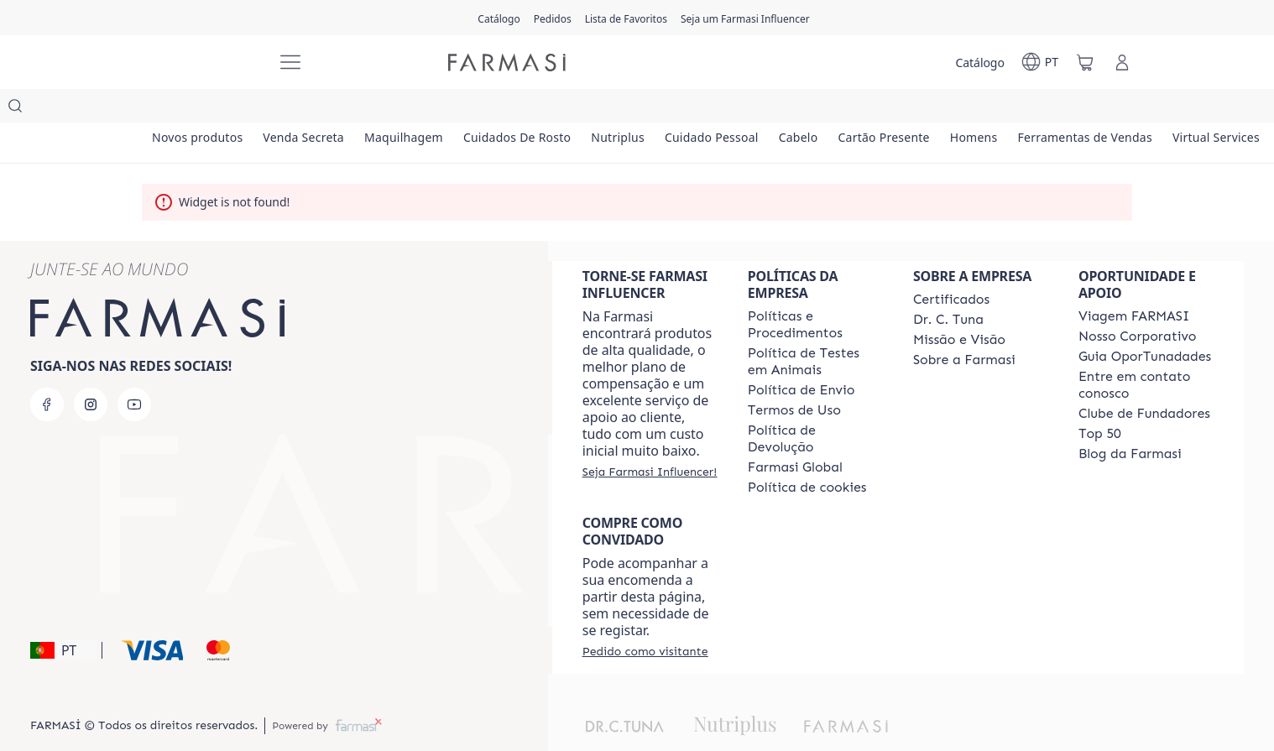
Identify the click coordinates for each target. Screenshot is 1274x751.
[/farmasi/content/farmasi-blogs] (1130, 420)
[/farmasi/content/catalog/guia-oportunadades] (1144, 323)
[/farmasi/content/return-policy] (815, 405)
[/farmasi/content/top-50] (1099, 400)
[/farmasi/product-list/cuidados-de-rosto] (574, 109)
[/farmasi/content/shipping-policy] (801, 356)
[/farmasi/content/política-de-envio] (794, 376)
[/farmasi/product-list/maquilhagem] (443, 109)
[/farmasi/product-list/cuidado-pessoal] (800, 109)
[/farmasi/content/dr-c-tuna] (948, 286)
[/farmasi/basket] (1085, 62)
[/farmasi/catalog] (498, 18)
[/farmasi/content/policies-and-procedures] (815, 291)
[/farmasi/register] (552, 18)
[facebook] (47, 371)
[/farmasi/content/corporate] (795, 433)
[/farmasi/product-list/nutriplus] (690, 109)
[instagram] (90, 371)
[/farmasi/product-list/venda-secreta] (328, 109)
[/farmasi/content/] (807, 454)
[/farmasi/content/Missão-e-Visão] (959, 306)
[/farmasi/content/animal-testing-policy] (815, 328)
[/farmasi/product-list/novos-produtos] (205, 109)
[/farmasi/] (200, 62)
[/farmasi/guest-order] (645, 617)
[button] (63, 617)
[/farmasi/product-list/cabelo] (903, 109)
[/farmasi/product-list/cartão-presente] (1005, 109)
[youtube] (134, 371)
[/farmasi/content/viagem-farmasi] (1133, 282)
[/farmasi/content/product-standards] (951, 266)
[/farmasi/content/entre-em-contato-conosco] (1146, 351)
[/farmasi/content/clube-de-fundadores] (1144, 380)
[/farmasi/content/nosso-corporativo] (1137, 303)
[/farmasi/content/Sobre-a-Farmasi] (964, 326)
